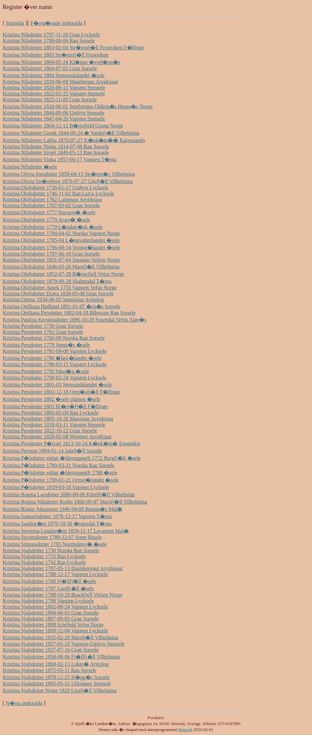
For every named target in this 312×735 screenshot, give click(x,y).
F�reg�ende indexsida (56, 23)
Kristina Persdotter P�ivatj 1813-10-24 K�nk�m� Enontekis (71, 443)
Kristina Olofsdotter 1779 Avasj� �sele (46, 219)
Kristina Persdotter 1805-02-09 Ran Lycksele (50, 413)
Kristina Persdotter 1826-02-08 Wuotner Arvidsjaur (57, 436)
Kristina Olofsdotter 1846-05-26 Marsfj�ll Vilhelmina (61, 267)
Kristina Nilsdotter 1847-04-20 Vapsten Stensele (54, 119)
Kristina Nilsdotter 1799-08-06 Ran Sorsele (49, 40)
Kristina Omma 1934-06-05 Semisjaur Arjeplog (53, 299)
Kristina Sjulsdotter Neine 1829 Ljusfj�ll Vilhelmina (60, 690)
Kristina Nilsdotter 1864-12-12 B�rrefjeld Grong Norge (63, 125)
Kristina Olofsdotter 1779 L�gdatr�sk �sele (52, 227)
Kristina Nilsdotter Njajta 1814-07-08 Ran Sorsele (56, 146)
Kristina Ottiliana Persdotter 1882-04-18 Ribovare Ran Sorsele (69, 313)
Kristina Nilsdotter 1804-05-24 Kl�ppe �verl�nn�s (61, 62)
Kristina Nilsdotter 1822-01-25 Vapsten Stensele (54, 93)
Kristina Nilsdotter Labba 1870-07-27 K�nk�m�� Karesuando (74, 140)
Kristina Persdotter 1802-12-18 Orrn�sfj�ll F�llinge (61, 392)
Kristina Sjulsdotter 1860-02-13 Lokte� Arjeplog (56, 664)
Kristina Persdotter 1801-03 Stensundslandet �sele (57, 384)
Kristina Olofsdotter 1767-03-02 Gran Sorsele (51, 205)
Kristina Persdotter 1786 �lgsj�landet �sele (52, 358)
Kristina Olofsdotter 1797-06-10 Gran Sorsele (51, 254)
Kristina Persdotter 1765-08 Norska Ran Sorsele (54, 338)
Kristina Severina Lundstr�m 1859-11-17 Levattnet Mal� (66, 531)
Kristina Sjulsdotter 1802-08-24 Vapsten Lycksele (55, 607)
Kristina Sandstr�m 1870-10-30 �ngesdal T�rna (57, 523)
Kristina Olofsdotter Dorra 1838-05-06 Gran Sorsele (58, 293)
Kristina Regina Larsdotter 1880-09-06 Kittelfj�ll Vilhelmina (69, 494)
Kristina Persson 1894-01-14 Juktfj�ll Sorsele (52, 451)
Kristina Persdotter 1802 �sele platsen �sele (51, 399)
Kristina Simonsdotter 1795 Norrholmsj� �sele (55, 544)
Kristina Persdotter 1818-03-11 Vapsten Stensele (54, 424)
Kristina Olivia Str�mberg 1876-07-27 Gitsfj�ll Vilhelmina (68, 181)
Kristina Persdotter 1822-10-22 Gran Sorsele (50, 430)
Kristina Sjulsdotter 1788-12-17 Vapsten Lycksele (55, 574)
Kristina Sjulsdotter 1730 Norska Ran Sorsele (51, 550)
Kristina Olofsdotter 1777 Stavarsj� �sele (49, 212)
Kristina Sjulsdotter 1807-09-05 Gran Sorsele (51, 618)
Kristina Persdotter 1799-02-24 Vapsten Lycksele (54, 377)
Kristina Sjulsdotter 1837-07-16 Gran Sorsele (51, 650)
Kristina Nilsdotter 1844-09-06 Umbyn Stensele (53, 113)
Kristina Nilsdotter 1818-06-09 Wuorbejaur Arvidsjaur (60, 81)
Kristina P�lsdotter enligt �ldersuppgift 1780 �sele (60, 472)
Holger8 (185, 729)
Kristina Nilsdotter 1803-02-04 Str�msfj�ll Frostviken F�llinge (73, 47)
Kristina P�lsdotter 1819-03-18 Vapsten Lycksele (56, 487)
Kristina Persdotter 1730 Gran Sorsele (43, 326)
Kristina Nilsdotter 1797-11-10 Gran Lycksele (51, 34)
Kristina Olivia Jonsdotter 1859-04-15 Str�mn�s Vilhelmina (69, 174)
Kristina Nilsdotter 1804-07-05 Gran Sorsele (50, 68)
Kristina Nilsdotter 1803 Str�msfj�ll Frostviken (55, 55)
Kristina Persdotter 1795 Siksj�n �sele (46, 371)
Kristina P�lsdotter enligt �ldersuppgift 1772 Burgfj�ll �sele (71, 458)
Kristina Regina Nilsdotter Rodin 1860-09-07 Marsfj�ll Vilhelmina (75, 502)
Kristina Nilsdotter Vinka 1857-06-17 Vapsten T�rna (59, 159)
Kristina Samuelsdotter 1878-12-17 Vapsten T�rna (57, 516)
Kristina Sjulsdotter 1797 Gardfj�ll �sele (48, 588)
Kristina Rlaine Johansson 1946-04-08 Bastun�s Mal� (62, 509)
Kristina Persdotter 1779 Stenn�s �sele (46, 345)
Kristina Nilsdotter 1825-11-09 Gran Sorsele (50, 99)
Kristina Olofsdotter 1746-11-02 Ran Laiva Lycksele (58, 193)
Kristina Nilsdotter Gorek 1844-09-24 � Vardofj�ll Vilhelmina (71, 133)
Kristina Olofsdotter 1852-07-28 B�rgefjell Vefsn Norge (63, 274)
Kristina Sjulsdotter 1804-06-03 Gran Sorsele (51, 612)
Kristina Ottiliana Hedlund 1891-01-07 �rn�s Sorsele (61, 306)
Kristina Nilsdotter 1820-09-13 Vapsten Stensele (54, 87)
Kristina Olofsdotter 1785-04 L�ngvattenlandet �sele (61, 240)
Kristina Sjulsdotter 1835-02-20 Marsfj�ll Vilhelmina (60, 637)
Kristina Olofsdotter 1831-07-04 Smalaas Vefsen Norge (61, 260)
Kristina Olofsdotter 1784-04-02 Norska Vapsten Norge (61, 233)
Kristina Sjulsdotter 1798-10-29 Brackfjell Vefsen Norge (62, 595)
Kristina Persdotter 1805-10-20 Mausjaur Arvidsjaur (58, 418)
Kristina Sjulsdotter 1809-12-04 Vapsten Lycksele (55, 630)
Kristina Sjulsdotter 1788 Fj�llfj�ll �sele (49, 581)
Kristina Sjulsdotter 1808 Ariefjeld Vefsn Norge (53, 624)
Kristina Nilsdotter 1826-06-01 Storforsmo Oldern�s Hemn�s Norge (78, 106)
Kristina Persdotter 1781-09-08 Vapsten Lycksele (54, 351)
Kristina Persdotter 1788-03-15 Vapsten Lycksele (54, 364)
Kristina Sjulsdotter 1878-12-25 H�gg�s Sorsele (56, 677)
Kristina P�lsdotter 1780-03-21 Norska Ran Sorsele (58, 465)
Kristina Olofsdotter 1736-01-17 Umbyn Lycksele (55, 187)
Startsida (15, 23)
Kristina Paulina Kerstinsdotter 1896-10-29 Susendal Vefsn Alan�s (74, 319)
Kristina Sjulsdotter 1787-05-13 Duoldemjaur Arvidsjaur (63, 568)
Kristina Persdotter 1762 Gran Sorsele (43, 332)
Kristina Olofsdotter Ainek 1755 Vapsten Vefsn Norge (60, 287)
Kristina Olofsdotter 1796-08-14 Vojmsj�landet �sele (61, 247)
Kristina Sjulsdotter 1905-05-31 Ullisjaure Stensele (57, 683)
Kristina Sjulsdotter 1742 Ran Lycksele (44, 562)
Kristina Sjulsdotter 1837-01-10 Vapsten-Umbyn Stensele (64, 644)
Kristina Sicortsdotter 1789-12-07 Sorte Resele (52, 537)
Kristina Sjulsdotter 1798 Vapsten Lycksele (48, 601)
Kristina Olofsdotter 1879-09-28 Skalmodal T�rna (57, 281)
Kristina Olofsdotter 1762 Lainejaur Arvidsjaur (52, 199)
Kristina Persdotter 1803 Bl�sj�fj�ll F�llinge (55, 406)
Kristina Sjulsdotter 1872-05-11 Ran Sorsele (50, 670)
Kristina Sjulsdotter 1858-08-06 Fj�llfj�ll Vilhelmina (61, 657)
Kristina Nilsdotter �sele (30, 167)
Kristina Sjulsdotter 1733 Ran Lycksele (44, 556)
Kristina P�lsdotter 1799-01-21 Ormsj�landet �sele (61, 480)
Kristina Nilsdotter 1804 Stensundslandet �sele (53, 75)
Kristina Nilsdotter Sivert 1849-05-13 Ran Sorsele (56, 152)
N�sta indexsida (24, 703)
